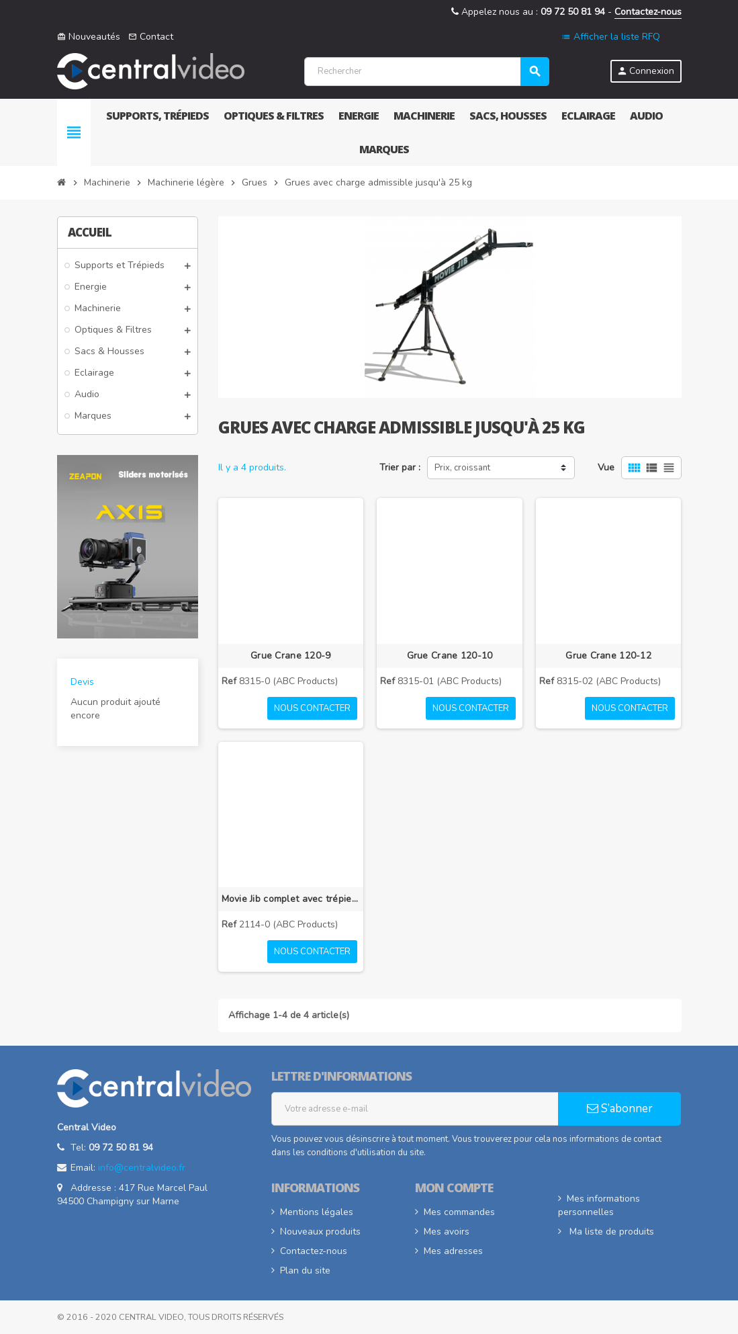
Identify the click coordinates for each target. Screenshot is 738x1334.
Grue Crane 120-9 (290, 655)
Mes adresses (453, 1251)
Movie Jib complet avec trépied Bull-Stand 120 (291, 898)
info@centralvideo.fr (141, 1167)
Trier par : (399, 467)
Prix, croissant (462, 468)
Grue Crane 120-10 (450, 655)
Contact (150, 36)
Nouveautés (88, 36)
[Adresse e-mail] (415, 1109)
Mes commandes (459, 1212)
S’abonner (620, 1108)
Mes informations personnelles (599, 1205)
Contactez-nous (648, 11)
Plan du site (305, 1270)
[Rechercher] (426, 71)
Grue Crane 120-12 (608, 655)
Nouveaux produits (320, 1231)
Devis (82, 681)
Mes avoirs (446, 1231)
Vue (606, 467)
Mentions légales (316, 1212)
